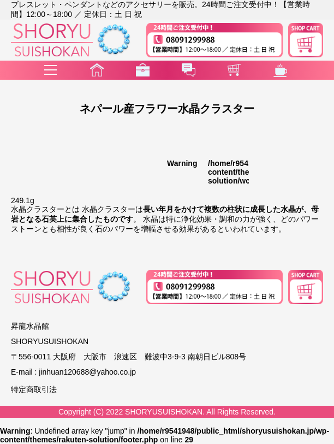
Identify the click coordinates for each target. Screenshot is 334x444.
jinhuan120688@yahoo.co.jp (87, 372)
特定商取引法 (34, 389)
